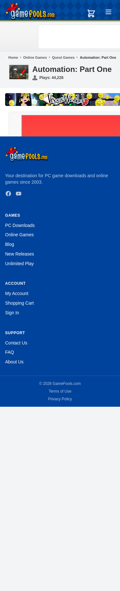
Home (13, 57)
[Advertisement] (80, 36)
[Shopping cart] (91, 13)
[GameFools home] (30, 12)
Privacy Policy (60, 399)
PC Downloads (20, 225)
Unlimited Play (19, 263)
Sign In (12, 312)
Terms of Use (60, 391)
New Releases (19, 253)
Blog (9, 244)
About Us (14, 361)
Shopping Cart (19, 303)
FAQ (9, 352)
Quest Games (63, 57)
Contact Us (16, 342)
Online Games (35, 57)
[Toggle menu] (108, 13)
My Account (16, 293)
